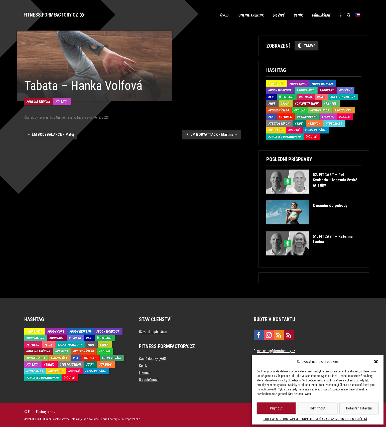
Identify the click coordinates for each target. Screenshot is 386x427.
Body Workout (280, 90)
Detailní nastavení (359, 408)
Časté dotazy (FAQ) (152, 358)
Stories (286, 116)
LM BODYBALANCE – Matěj (50, 133)
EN (272, 97)
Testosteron (280, 123)
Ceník (296, 15)
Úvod (220, 15)
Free (322, 97)
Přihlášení (320, 15)
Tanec (345, 116)
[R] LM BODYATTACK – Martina (211, 133)
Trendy (315, 123)
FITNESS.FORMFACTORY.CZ (52, 14)
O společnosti (149, 379)
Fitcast (288, 97)
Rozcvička (344, 110)
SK (272, 116)
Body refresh (323, 83)
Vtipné (295, 130)
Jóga (286, 103)
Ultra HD (276, 130)
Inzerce (144, 372)
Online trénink (247, 15)
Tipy (300, 123)
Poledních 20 (279, 110)
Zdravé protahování (285, 136)
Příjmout (276, 408)
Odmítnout (317, 408)
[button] (375, 361)
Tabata (62, 101)
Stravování (307, 116)
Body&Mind (306, 90)
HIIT (272, 103)
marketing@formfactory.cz (276, 351)
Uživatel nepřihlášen (153, 331)
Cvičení (346, 90)
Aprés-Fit (277, 83)
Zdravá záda (316, 130)
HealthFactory (343, 97)
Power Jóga (320, 110)
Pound (300, 110)
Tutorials (334, 123)
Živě (278, 15)
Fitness (306, 97)
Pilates (331, 103)
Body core (298, 83)
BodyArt (327, 90)
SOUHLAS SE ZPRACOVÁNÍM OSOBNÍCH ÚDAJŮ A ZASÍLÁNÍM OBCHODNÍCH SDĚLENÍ (315, 419)
